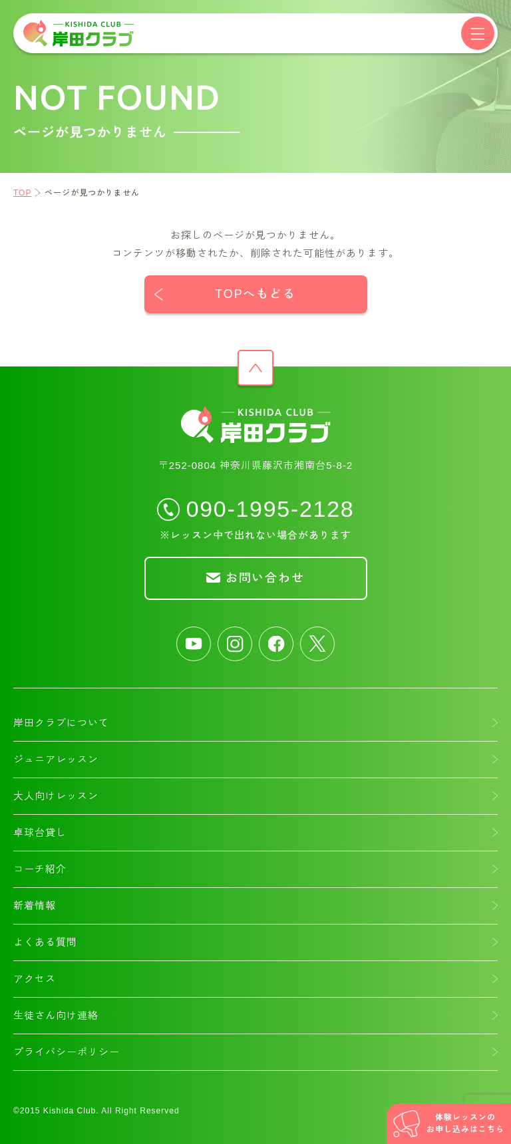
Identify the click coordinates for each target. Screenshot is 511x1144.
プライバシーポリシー (66, 1052)
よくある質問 (45, 942)
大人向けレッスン (55, 795)
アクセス (34, 978)
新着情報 (34, 905)
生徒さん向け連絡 (55, 1015)
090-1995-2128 (270, 508)
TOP (22, 193)
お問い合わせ (265, 578)
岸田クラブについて (61, 722)
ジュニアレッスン (55, 759)
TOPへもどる (255, 294)
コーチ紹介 (40, 869)
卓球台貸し (40, 832)
